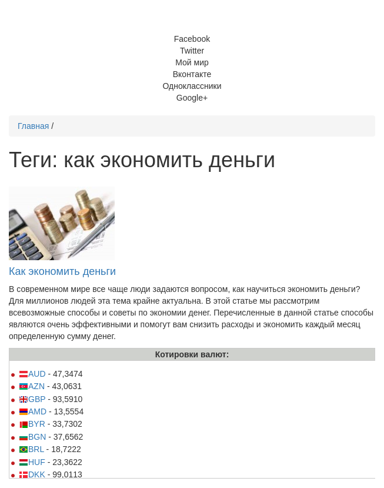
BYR (32, 424)
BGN (32, 436)
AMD (32, 411)
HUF (32, 462)
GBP (32, 399)
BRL (31, 449)
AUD (32, 374)
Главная (33, 126)
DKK (32, 474)
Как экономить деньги (62, 271)
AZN (32, 386)
